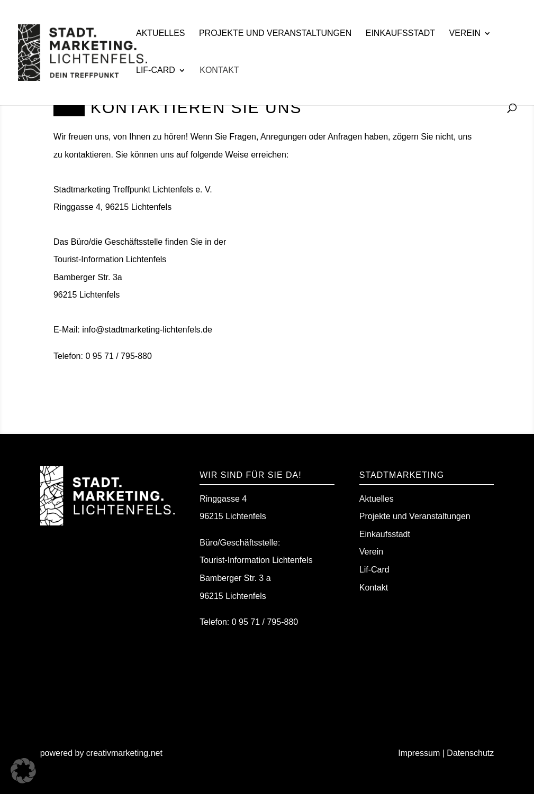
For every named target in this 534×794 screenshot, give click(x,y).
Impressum (419, 753)
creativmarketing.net (125, 753)
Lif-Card (155, 71)
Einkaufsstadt (400, 34)
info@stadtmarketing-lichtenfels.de (147, 329)
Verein (465, 34)
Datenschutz (470, 753)
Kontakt (219, 71)
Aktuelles (160, 34)
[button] (23, 770)
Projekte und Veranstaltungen (275, 34)
